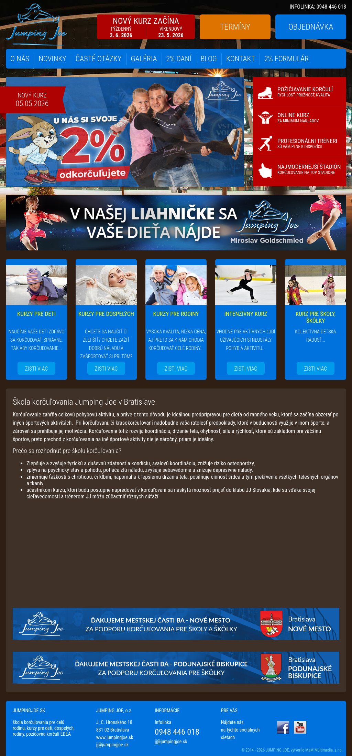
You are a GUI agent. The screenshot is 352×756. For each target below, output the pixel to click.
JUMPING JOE (277, 750)
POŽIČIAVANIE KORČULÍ (305, 91)
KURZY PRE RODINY (176, 313)
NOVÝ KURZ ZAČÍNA (146, 27)
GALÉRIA (144, 58)
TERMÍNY (235, 27)
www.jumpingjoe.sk (114, 737)
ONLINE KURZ (298, 117)
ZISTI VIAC (36, 368)
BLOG (209, 58)
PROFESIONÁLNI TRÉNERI (307, 143)
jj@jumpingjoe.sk (112, 744)
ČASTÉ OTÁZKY (99, 58)
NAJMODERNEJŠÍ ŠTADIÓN (309, 169)
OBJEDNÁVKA (310, 27)
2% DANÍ (178, 58)
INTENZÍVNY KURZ (245, 313)
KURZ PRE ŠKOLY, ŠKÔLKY (316, 317)
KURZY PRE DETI (36, 313)
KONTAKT (240, 58)
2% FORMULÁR (286, 58)
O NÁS (19, 58)
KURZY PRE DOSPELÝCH (106, 313)
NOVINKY (52, 58)
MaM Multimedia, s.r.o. (324, 750)
